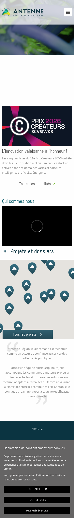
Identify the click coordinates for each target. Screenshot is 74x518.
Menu (35, 429)
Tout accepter (37, 489)
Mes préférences (37, 510)
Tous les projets (25, 334)
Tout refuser (37, 500)
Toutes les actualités (35, 183)
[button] (62, 298)
